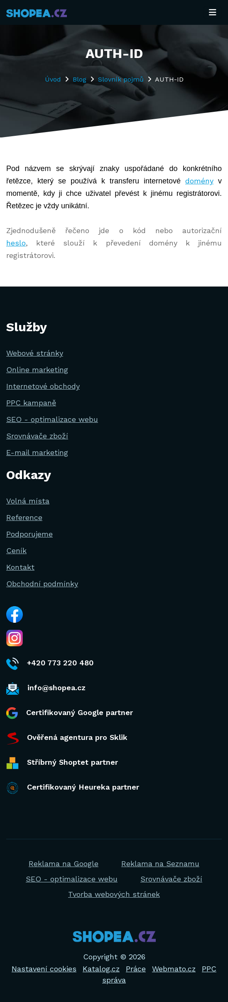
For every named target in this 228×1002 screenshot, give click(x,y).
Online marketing (37, 369)
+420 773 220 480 (49, 664)
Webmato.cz (174, 968)
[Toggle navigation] (212, 12)
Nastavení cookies (44, 968)
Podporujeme (29, 534)
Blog (79, 79)
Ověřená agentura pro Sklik (66, 738)
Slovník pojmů (121, 79)
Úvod (53, 79)
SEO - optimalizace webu (52, 419)
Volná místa (27, 500)
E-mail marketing (37, 452)
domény (199, 180)
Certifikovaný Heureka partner (72, 788)
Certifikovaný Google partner (69, 713)
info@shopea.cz (46, 688)
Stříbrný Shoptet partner (62, 763)
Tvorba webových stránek (114, 894)
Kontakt (20, 567)
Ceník (16, 550)
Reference (24, 517)
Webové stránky (34, 353)
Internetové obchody (43, 386)
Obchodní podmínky (42, 583)
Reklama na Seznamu (160, 863)
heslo (16, 242)
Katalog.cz (101, 968)
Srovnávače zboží (37, 435)
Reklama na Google (63, 863)
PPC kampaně (31, 402)
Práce (136, 968)
